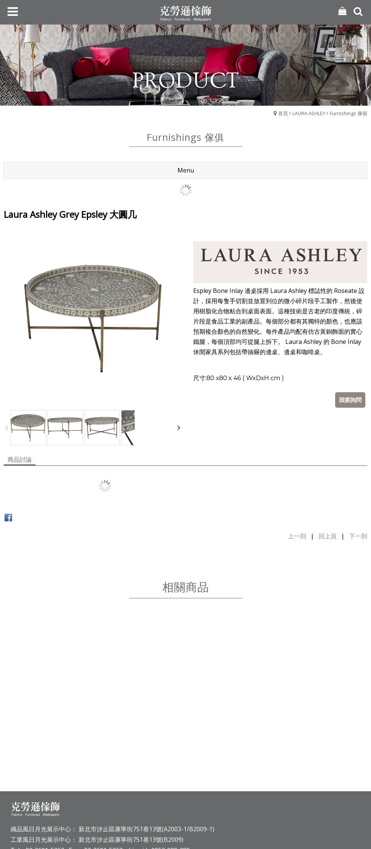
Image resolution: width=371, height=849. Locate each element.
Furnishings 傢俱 (348, 113)
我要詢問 (350, 372)
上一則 (297, 508)
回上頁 (328, 508)
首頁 (283, 113)
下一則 (358, 508)
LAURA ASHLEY (308, 113)
